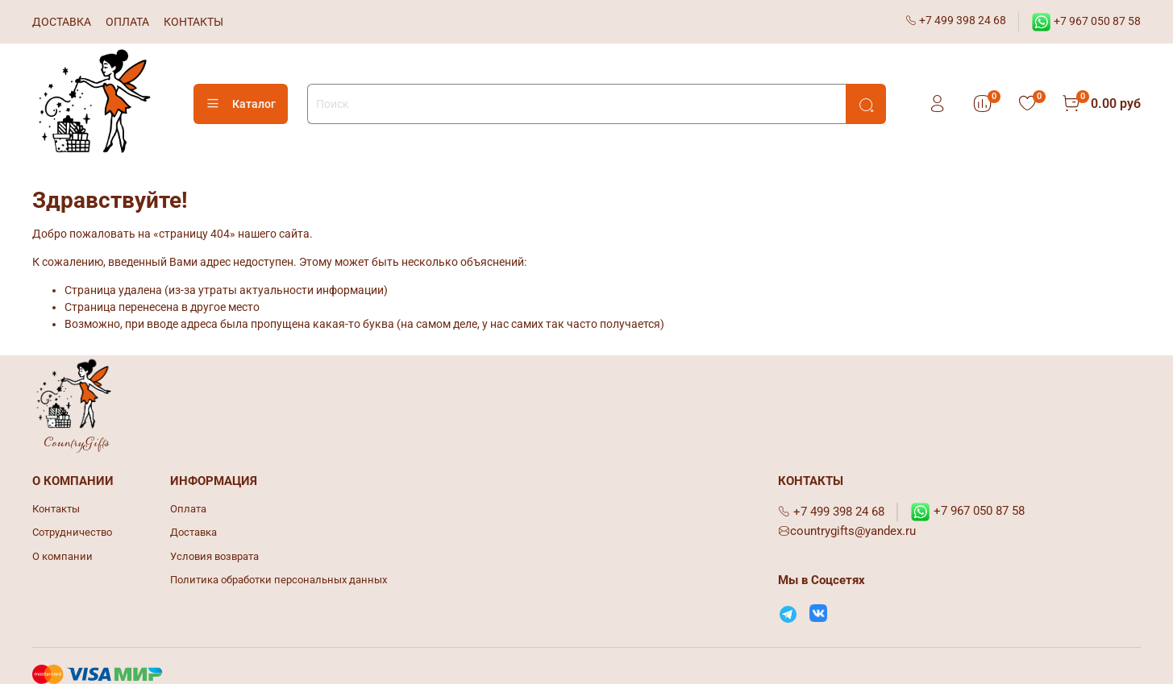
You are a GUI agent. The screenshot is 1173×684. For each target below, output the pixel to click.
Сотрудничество (72, 532)
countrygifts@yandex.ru (847, 531)
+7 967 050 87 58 (1086, 21)
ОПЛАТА (127, 21)
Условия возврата (214, 556)
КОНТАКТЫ (193, 21)
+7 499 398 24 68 (956, 20)
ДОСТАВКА (61, 21)
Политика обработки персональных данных (278, 580)
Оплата (188, 509)
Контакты (56, 509)
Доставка (193, 532)
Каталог (241, 104)
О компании (62, 556)
